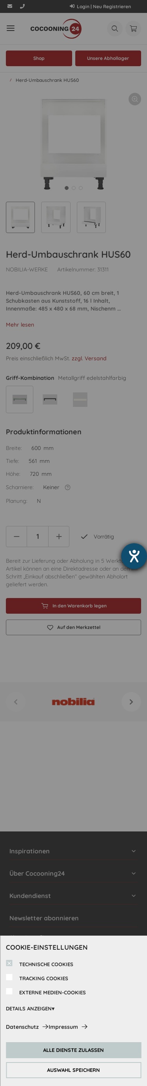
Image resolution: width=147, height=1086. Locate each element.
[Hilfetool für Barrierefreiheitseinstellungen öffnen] (134, 556)
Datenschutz (22, 1026)
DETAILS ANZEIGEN (29, 1008)
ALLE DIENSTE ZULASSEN (73, 1050)
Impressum (63, 1026)
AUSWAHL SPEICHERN (73, 1070)
